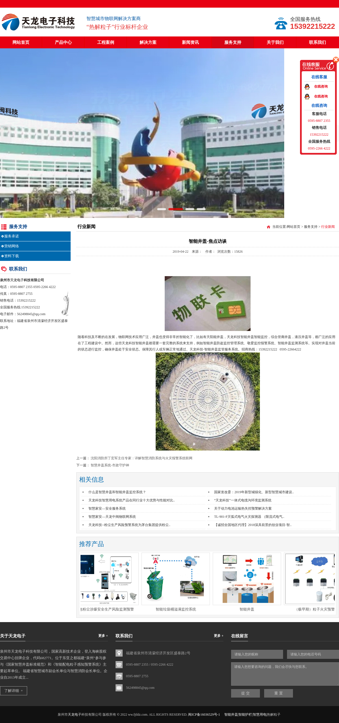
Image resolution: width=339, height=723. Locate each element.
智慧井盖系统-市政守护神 (110, 465)
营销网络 (11, 246)
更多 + (103, 636)
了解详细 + (13, 691)
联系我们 (317, 42)
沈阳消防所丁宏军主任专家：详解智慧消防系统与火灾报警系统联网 (141, 458)
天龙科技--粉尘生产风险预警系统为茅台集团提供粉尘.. (129, 525)
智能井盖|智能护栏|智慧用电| (245, 714)
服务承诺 (11, 236)
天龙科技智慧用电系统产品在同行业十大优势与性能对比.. (131, 500)
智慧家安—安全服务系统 (107, 508)
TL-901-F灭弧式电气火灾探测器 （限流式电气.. (249, 517)
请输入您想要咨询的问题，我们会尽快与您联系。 (285, 674)
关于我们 (275, 42)
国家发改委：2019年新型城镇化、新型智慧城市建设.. (254, 492)
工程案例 (105, 42)
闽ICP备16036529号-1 (204, 714)
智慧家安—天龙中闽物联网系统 (112, 517)
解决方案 (148, 42)
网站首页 (20, 42)
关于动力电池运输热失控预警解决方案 (243, 508)
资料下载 (11, 256)
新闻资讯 (190, 42)
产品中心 (63, 42)
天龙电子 (17, 280)
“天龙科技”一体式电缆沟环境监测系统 (242, 500)
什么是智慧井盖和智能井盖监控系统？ (117, 492)
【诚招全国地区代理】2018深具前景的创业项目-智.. (253, 525)
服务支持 (232, 42)
